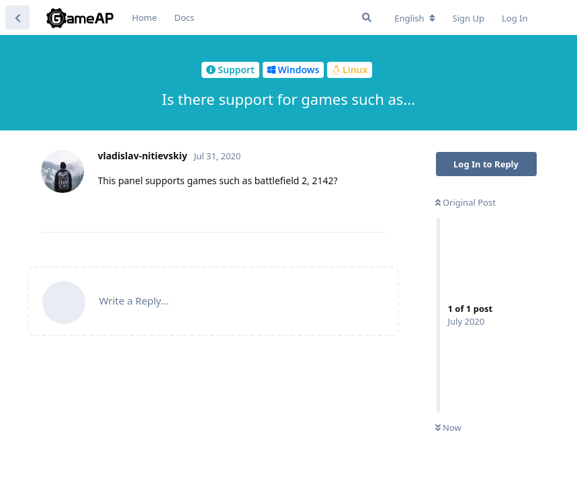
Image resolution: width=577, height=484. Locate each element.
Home (144, 17)
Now (448, 427)
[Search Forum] (367, 17)
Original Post (465, 202)
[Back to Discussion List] (17, 17)
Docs (185, 17)
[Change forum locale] (414, 18)
